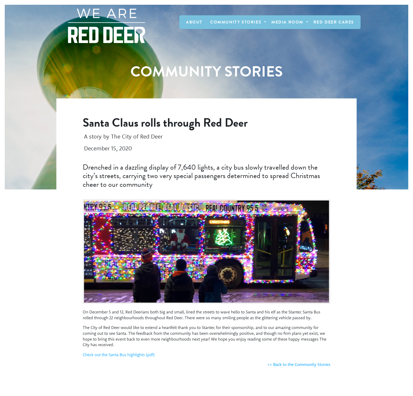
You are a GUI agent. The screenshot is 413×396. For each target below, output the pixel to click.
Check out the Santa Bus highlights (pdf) (119, 354)
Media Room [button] (288, 22)
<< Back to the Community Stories (298, 364)
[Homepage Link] (103, 26)
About (194, 22)
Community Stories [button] (236, 22)
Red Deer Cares (333, 22)
